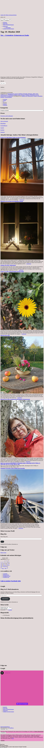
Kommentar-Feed (6, 576)
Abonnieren (5, 598)
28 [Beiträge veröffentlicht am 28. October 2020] (3, 566)
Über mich (5, 23)
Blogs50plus (3, 123)
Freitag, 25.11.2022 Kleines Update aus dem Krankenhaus (13, 137)
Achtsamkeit (39, 96)
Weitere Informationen (38, 731)
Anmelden (5, 573)
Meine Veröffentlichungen (8, 24)
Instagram (5, 105)
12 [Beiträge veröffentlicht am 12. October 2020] (1, 563)
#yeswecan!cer (4, 96)
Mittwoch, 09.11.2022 (5, 335)
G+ (3, 101)
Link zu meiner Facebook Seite (11, 581)
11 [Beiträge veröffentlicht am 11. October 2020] (8, 562)
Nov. (6, 568)
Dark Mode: (4, 729)
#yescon (37, 94)
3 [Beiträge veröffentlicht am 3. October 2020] (7, 560)
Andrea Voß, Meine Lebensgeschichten (9, 15)
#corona (16, 93)
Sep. (2, 568)
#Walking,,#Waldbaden (30, 94)
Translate (9, 609)
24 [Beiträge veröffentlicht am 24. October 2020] (7, 565)
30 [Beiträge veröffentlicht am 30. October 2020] (6, 566)
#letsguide (25, 93)
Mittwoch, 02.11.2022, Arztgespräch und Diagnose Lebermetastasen (15, 399)
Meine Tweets (3, 552)
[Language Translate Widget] (6, 608)
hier (13, 738)
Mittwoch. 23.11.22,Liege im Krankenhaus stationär (12, 201)
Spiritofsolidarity (8, 97)
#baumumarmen (10, 93)
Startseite (5, 22)
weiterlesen (21, 199)
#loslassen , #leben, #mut (33, 93)
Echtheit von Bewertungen (8, 28)
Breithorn (2, 97)
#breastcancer (30, 96)
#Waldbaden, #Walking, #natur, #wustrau (16, 94)
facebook (2, 130)
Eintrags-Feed (6, 574)
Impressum (5, 26)
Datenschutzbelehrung (5, 726)
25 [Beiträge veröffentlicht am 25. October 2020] (8, 565)
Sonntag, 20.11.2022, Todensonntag (8, 265)
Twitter (4, 100)
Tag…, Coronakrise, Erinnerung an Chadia (15, 35)
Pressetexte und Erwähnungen (7, 115)
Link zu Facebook (4, 121)
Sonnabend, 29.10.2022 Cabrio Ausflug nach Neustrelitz (13, 468)
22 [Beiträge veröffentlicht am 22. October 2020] (5, 565)
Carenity (2, 127)
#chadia (35, 96)
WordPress (11, 727)
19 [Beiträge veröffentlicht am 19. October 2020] (1, 565)
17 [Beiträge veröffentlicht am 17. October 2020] (7, 563)
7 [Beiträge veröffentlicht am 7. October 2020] (3, 562)
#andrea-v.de (24, 96)
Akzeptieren (3, 732)
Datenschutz (8, 27)
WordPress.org (6, 577)
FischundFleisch (4, 125)
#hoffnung (20, 93)
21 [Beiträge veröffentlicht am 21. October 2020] (3, 565)
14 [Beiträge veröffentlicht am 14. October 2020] (3, 563)
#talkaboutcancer (4, 94)
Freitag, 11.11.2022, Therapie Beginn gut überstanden (12, 271)
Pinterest (5, 103)
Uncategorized (10, 96)
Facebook (5, 99)
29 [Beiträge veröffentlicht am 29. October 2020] (5, 566)
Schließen (3, 740)
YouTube (5, 102)
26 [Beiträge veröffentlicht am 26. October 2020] (1, 566)
